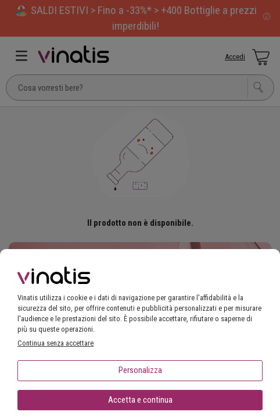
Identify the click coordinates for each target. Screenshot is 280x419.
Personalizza (140, 370)
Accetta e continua (140, 400)
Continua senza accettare (55, 343)
